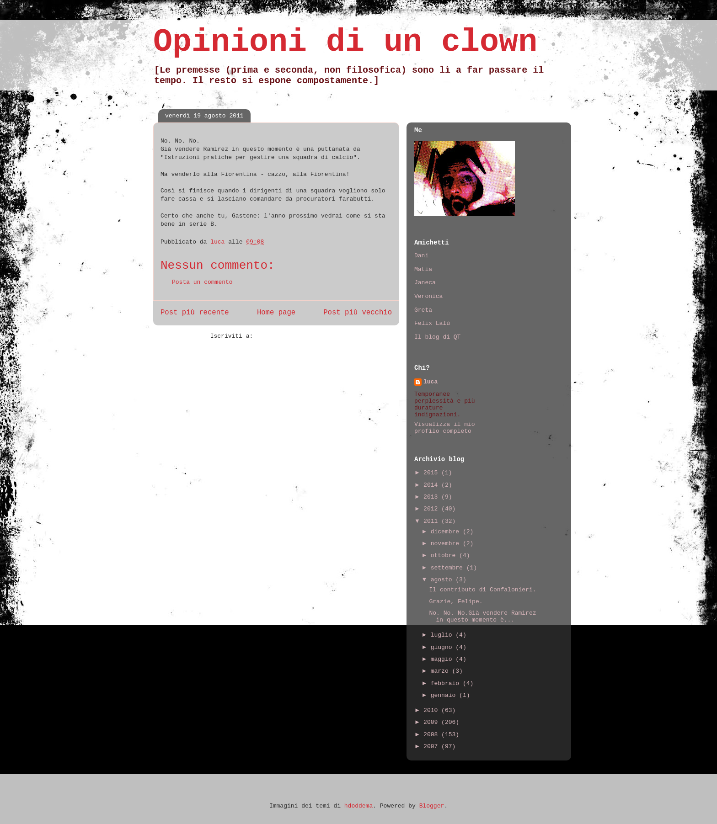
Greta (423, 310)
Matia (423, 269)
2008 (432, 734)
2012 (432, 508)
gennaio (445, 695)
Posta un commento (202, 282)
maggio (443, 659)
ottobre (445, 555)
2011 (432, 521)
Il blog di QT (437, 337)
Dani (421, 255)
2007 (432, 746)
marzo (441, 671)
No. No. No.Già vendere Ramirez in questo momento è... (482, 617)
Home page (276, 312)
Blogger (431, 806)
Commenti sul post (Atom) (299, 336)
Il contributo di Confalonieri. (482, 589)
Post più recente (195, 312)
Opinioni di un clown (345, 42)
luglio (443, 635)
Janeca (425, 282)
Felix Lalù (432, 323)
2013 (432, 497)
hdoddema (358, 806)
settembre (448, 567)
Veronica (428, 296)
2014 (432, 485)
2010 (432, 710)
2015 (432, 472)
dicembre (447, 531)
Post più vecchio (357, 312)
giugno (443, 647)
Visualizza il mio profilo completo (444, 428)
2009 (432, 722)
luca (430, 381)
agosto (443, 579)
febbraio (447, 683)
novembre (447, 543)
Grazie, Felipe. (455, 601)
